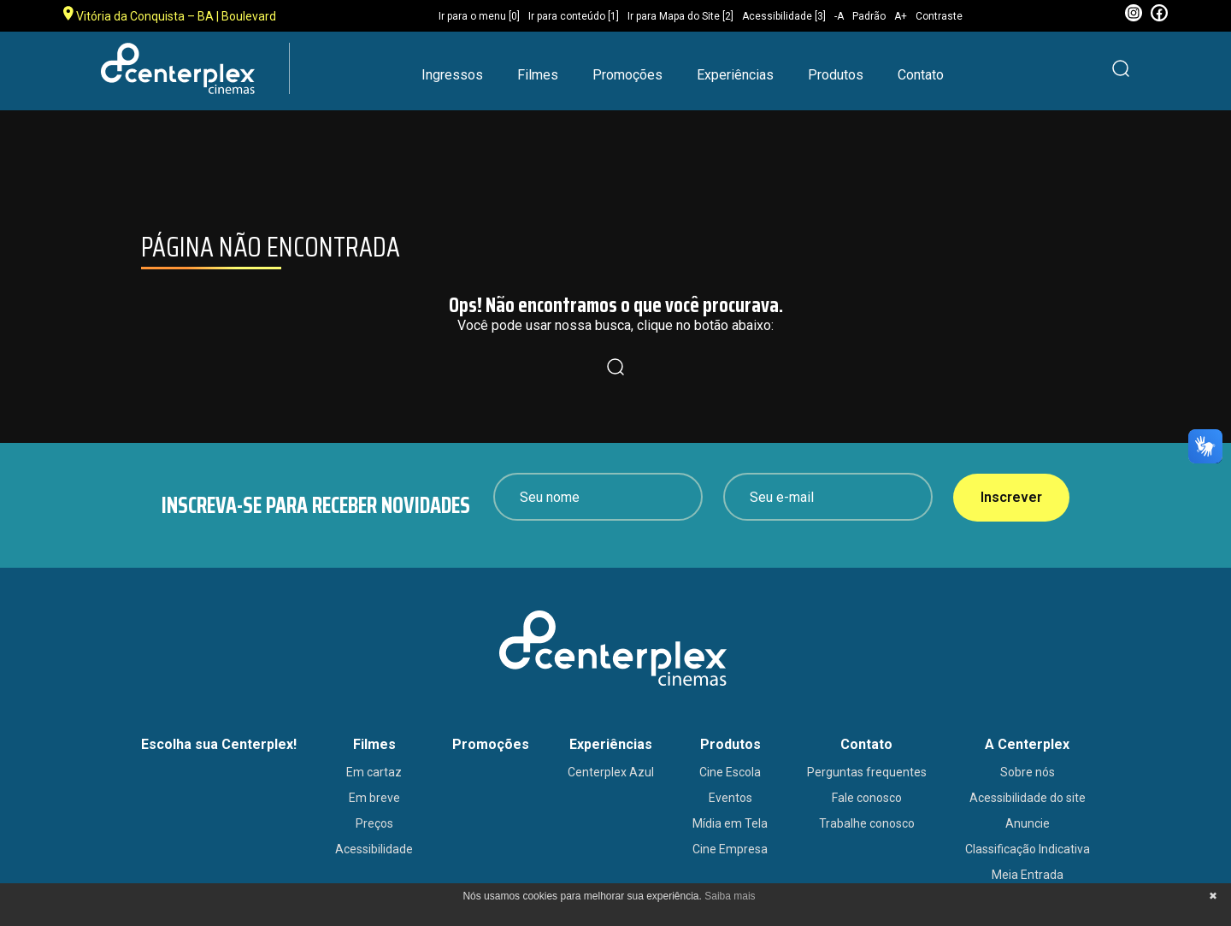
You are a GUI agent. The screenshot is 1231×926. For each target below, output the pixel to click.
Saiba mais (729, 896)
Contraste (939, 16)
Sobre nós (1027, 772)
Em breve (374, 798)
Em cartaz (374, 772)
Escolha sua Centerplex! (219, 744)
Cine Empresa (730, 849)
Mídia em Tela (730, 823)
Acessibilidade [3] (784, 16)
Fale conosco (867, 798)
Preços (374, 823)
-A (839, 16)
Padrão (869, 16)
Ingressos (452, 75)
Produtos (835, 75)
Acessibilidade (374, 849)
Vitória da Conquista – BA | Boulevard (169, 14)
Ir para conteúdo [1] (573, 16)
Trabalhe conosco (867, 823)
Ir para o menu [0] (479, 16)
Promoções (627, 75)
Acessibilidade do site (1027, 798)
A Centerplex (1027, 744)
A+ (900, 16)
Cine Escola (730, 772)
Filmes (537, 75)
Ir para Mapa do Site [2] (680, 16)
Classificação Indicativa (1027, 849)
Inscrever (1011, 497)
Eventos (730, 798)
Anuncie (1027, 823)
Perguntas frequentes (867, 772)
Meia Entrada (1027, 875)
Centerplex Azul (611, 772)
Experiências (735, 75)
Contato (921, 75)
